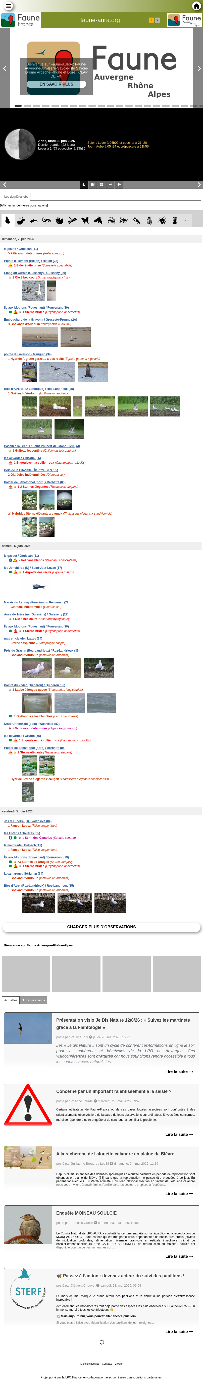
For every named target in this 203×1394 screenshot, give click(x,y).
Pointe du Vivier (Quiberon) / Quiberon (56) (34, 685)
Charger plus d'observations (101, 927)
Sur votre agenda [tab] (33, 1000)
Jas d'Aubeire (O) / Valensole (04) (28, 821)
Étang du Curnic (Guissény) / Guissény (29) (35, 273)
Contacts (107, 1363)
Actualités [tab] (10, 1000)
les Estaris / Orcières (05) (22, 833)
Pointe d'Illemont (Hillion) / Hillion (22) (31, 261)
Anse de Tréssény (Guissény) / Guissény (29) (36, 614)
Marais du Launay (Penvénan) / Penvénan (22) (37, 602)
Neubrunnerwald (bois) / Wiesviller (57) (32, 724)
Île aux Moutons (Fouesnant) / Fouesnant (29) (36, 307)
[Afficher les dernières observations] (24, 205)
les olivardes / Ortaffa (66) (22, 458)
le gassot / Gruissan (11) (21, 555)
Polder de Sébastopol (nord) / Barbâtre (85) (35, 482)
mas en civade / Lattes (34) (23, 638)
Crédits (119, 1363)
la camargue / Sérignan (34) (23, 873)
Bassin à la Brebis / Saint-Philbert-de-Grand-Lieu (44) (42, 446)
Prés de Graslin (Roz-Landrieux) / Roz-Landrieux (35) (42, 650)
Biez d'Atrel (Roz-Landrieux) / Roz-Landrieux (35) (39, 389)
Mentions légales (89, 1363)
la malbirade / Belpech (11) (23, 845)
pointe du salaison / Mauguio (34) (28, 354)
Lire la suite (179, 1072)
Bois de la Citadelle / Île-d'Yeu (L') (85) (31, 470)
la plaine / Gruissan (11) (21, 249)
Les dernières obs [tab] (16, 196)
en (157, 20)
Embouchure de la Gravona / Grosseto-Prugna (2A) (40, 319)
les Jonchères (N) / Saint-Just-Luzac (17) (33, 568)
